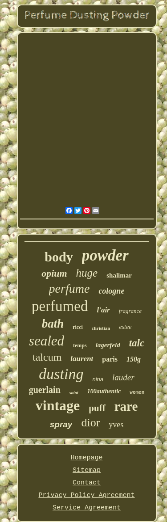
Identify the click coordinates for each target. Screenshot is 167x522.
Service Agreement (87, 508)
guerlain (45, 390)
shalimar (119, 275)
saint (73, 392)
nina (97, 379)
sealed (46, 341)
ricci (78, 327)
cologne (111, 290)
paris (110, 359)
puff (97, 408)
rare (126, 406)
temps (80, 345)
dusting (61, 374)
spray (61, 424)
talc (137, 343)
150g (133, 359)
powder (105, 255)
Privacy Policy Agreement (86, 495)
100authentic (104, 391)
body (59, 256)
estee (125, 327)
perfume (69, 288)
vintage (58, 405)
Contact (87, 483)
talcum (47, 357)
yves (116, 424)
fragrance (130, 310)
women (137, 392)
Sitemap (87, 470)
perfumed (60, 306)
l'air (103, 310)
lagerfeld (108, 345)
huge (87, 273)
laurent (81, 358)
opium (54, 273)
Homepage (86, 458)
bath (53, 323)
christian (101, 328)
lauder (123, 377)
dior (90, 422)
